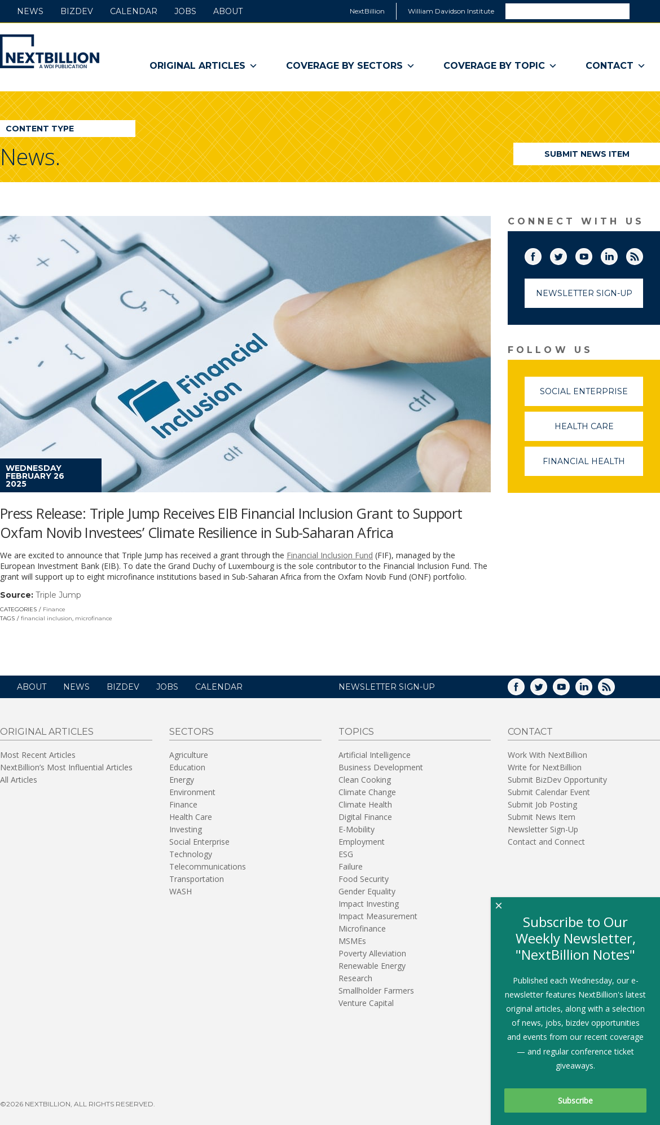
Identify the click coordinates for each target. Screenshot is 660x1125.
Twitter (566, 254)
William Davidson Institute (451, 11)
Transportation (196, 878)
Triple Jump (58, 595)
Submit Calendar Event (549, 792)
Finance (54, 609)
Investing (185, 829)
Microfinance (362, 928)
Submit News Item (587, 154)
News (30, 11)
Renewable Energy (372, 965)
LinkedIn (617, 254)
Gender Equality (366, 891)
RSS (642, 254)
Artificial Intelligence (374, 754)
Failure (350, 866)
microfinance (93, 618)
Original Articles (203, 66)
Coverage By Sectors (350, 66)
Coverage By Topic (500, 66)
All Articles (18, 779)
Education (187, 767)
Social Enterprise (591, 396)
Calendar (133, 11)
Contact (616, 66)
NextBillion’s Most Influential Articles (66, 767)
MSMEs (352, 941)
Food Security (363, 878)
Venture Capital (366, 1003)
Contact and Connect (546, 841)
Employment (361, 841)
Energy (181, 779)
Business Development (380, 767)
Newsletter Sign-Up (584, 293)
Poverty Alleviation (372, 953)
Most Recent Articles (38, 754)
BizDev (76, 11)
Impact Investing (368, 903)
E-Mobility (356, 829)
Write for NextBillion (545, 767)
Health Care (599, 431)
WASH (180, 891)
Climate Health (365, 804)
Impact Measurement (377, 916)
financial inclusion (46, 618)
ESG (345, 854)
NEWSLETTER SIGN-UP (386, 687)
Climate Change (367, 792)
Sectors (191, 731)
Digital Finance (365, 816)
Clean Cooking (364, 779)
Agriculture (188, 754)
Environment (192, 792)
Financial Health (593, 466)
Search (644, 10)
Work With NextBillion (547, 754)
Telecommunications (207, 866)
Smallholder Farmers (376, 990)
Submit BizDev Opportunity (557, 779)
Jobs (185, 11)
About (228, 11)
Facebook (541, 254)
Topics (356, 731)
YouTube (591, 254)
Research (355, 978)
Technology (190, 854)
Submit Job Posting (542, 804)
